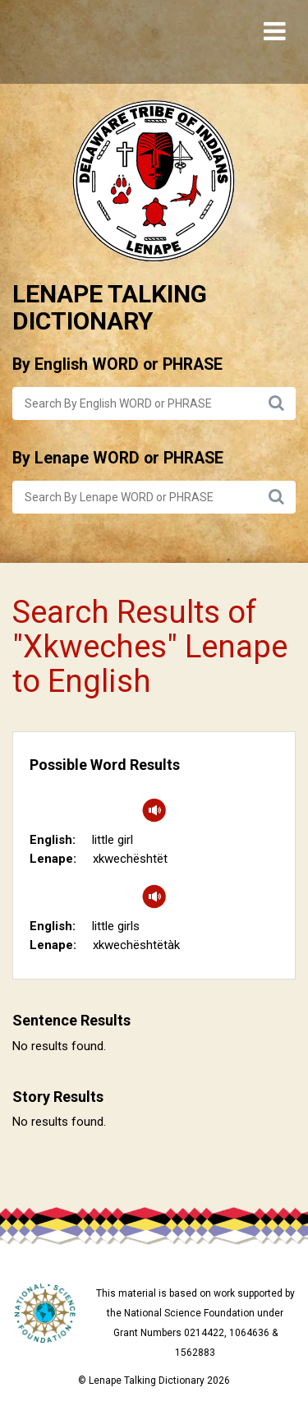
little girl (112, 839)
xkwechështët (130, 858)
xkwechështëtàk (136, 945)
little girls (116, 926)
